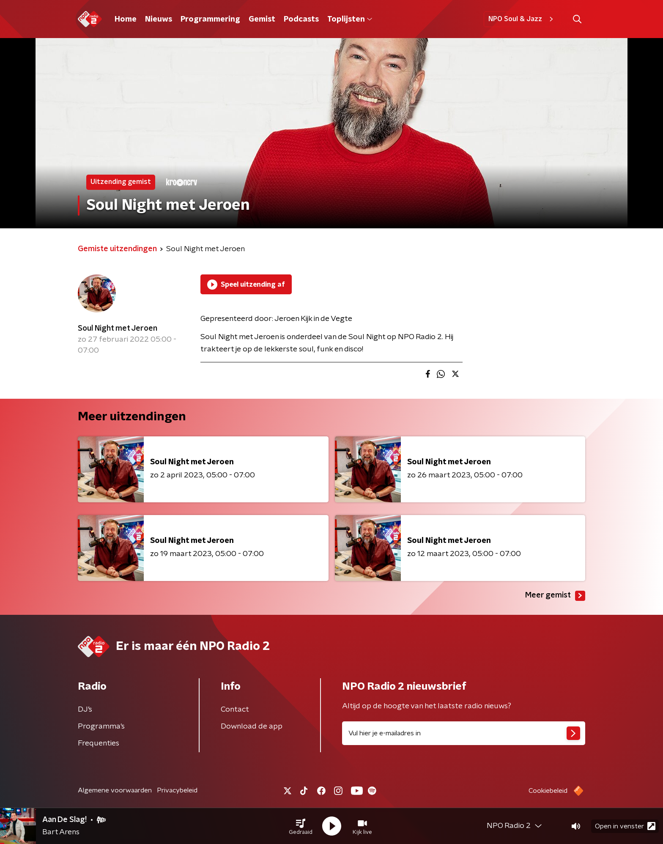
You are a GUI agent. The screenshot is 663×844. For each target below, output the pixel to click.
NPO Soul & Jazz (522, 19)
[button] (300, 826)
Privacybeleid (177, 790)
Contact (235, 709)
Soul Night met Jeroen (117, 328)
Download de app (251, 726)
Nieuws (158, 19)
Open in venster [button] (625, 826)
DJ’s (85, 709)
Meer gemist (555, 596)
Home (126, 19)
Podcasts (301, 19)
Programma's (101, 726)
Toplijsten (349, 19)
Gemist (262, 19)
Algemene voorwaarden (115, 790)
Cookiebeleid (548, 790)
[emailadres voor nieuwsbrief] (463, 733)
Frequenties (98, 743)
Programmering (210, 19)
